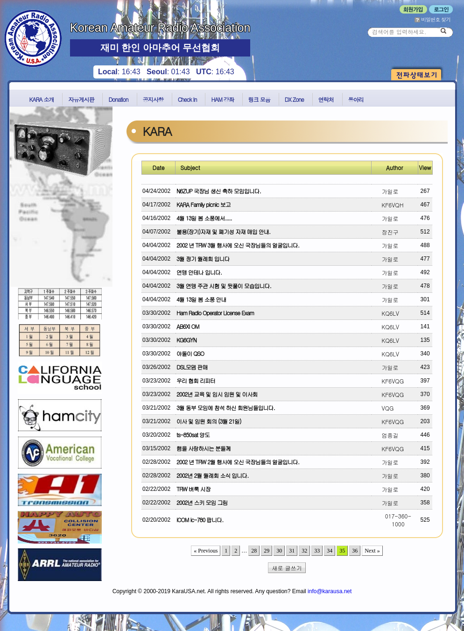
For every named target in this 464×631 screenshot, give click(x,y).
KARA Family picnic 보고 (203, 204)
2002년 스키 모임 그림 (202, 502)
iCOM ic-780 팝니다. (199, 520)
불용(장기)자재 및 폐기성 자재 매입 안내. (223, 231)
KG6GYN (186, 340)
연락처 (326, 99)
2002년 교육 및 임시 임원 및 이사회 (217, 394)
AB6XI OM (187, 326)
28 (254, 550)
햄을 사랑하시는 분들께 (203, 448)
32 (304, 550)
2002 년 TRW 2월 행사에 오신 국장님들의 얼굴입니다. (237, 462)
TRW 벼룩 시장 (193, 489)
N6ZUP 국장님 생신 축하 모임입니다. (218, 191)
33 (317, 550)
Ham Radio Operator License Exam (215, 313)
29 (266, 550)
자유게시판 (81, 99)
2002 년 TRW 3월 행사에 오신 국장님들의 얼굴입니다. (237, 245)
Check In (187, 99)
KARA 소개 (41, 99)
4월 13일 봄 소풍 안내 (201, 299)
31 (292, 550)
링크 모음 (259, 99)
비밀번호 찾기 (432, 19)
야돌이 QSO (190, 353)
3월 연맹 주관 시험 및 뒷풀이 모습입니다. (223, 286)
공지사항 (153, 99)
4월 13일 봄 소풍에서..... (204, 218)
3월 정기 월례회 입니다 (203, 258)
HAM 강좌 (222, 99)
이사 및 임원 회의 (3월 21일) (208, 421)
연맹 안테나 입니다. (199, 272)
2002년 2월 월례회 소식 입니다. (212, 475)
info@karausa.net (330, 591)
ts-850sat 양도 (193, 435)
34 (329, 550)
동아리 (356, 99)
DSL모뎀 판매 (192, 367)
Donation (118, 99)
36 (355, 550)
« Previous (206, 550)
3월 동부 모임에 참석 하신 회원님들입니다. (225, 407)
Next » (372, 550)
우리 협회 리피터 (195, 380)
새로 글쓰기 (287, 568)
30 (279, 550)
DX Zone (294, 99)
